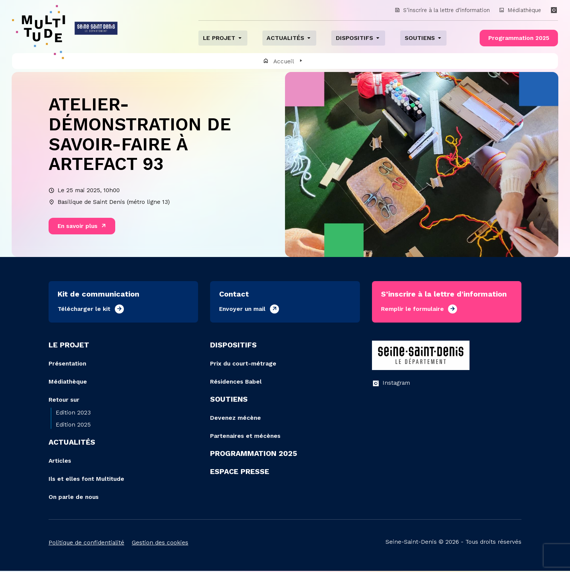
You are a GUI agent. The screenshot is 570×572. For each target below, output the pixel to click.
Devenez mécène (235, 418)
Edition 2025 (73, 425)
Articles (60, 461)
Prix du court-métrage (243, 364)
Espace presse (239, 472)
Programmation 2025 (518, 38)
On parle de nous (74, 498)
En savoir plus (78, 227)
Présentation (67, 364)
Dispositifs (353, 38)
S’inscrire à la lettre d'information (440, 10)
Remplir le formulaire (412, 310)
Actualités (285, 38)
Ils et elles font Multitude (86, 479)
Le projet (220, 38)
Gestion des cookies (160, 543)
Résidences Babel (236, 382)
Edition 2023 (73, 413)
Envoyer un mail (242, 310)
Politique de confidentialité (86, 543)
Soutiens (419, 38)
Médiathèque (519, 10)
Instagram (391, 384)
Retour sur (64, 400)
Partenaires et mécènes (245, 436)
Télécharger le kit (84, 310)
